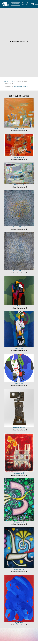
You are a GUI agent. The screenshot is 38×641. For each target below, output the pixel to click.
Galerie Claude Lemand (20, 86)
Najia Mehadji (19, 623)
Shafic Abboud (19, 128)
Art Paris (6, 81)
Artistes (13, 81)
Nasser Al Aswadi (19, 227)
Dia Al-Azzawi (19, 306)
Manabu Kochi (19, 473)
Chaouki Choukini (19, 428)
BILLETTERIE (15, 4)
